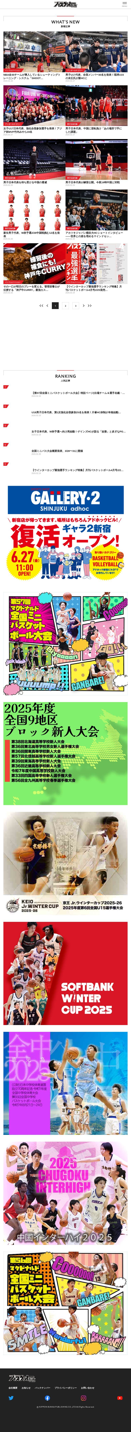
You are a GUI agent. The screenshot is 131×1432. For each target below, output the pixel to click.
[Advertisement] (65, 339)
